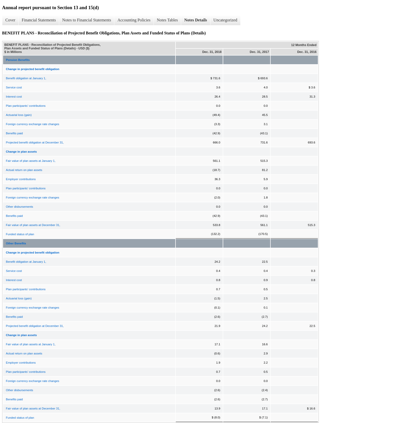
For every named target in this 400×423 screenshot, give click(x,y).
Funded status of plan (20, 234)
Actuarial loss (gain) (19, 114)
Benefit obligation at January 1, (26, 78)
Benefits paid (14, 133)
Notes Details (195, 20)
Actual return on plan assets (24, 169)
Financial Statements (39, 20)
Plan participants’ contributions (26, 105)
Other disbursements (19, 206)
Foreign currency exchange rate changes (32, 124)
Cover (10, 20)
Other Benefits (16, 243)
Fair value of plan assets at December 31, (33, 225)
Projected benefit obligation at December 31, (35, 142)
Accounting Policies (133, 20)
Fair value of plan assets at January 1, (30, 160)
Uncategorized (225, 20)
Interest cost (14, 96)
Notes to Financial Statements (86, 20)
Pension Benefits (18, 59)
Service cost (14, 87)
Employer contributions (21, 179)
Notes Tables (167, 20)
